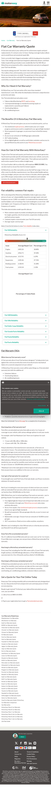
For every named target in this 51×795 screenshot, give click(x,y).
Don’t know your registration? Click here (25, 36)
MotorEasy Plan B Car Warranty (10, 709)
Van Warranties (5, 705)
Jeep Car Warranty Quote (8, 648)
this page (22, 421)
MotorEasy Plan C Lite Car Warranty (12, 719)
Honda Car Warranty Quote (9, 644)
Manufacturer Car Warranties (10, 618)
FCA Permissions (32, 758)
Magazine (18, 758)
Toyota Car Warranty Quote (9, 691)
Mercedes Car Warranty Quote (10, 662)
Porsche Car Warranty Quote (9, 672)
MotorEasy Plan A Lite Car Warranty (12, 714)
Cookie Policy (31, 754)
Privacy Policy (31, 756)
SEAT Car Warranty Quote (9, 679)
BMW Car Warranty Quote (9, 625)
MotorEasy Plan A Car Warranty (10, 707)
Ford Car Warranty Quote (8, 637)
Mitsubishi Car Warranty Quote (10, 665)
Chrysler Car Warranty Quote (9, 630)
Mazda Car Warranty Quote (9, 658)
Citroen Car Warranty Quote (9, 632)
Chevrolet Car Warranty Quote (10, 627)
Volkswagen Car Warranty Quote (11, 695)
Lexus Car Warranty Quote (9, 655)
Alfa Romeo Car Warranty (8, 620)
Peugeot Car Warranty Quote (9, 670)
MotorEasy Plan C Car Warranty (10, 712)
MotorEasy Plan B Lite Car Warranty (12, 716)
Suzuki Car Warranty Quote (9, 688)
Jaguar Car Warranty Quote (9, 646)
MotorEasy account (35, 142)
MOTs (23, 101)
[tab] (25, 230)
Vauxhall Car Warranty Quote (9, 693)
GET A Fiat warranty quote (9, 182)
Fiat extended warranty (35, 601)
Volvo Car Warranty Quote (9, 698)
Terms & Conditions (33, 752)
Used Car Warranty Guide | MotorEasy (12, 700)
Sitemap (29, 761)
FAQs (16, 756)
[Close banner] (48, 382)
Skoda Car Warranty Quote (9, 681)
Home (3, 40)
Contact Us (18, 754)
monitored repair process (29, 507)
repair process (19, 127)
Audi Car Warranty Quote (8, 623)
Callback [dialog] (22, 736)
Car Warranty (11, 40)
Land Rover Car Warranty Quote (10, 653)
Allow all (41, 411)
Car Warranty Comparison (9, 702)
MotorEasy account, (31, 503)
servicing (32, 101)
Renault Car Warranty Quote (9, 674)
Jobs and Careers (32, 763)
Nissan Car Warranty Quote (9, 667)
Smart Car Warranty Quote (9, 684)
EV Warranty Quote (7, 634)
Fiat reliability (27, 226)
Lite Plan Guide (5, 721)
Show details (42, 405)
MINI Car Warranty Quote (9, 660)
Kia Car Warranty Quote (8, 651)
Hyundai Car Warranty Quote (9, 641)
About (16, 752)
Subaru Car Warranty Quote (9, 686)
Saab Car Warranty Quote (8, 677)
